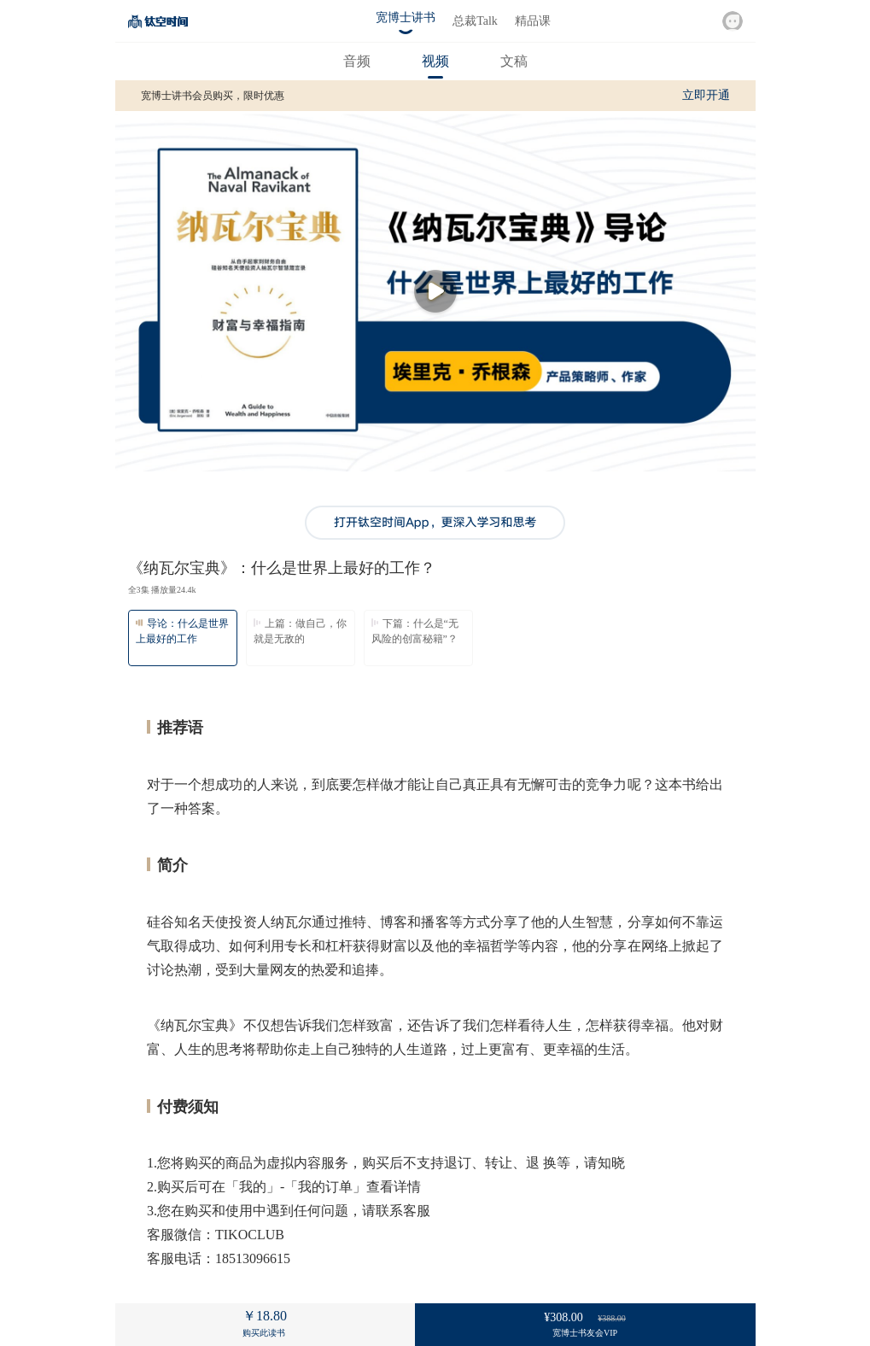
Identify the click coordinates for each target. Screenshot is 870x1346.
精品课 (533, 21)
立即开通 (706, 95)
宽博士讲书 (405, 17)
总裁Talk (475, 21)
